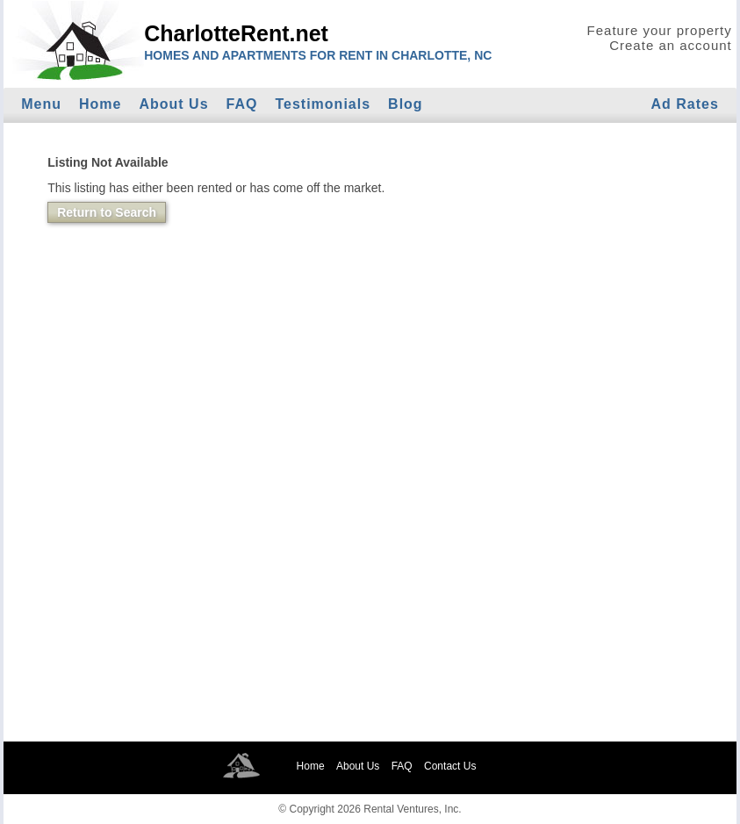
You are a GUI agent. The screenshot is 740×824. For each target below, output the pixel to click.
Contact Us (450, 766)
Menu (41, 104)
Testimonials (322, 104)
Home (100, 104)
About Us (173, 104)
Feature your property (659, 30)
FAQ (242, 104)
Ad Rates (684, 104)
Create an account (670, 45)
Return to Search (106, 212)
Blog (405, 104)
